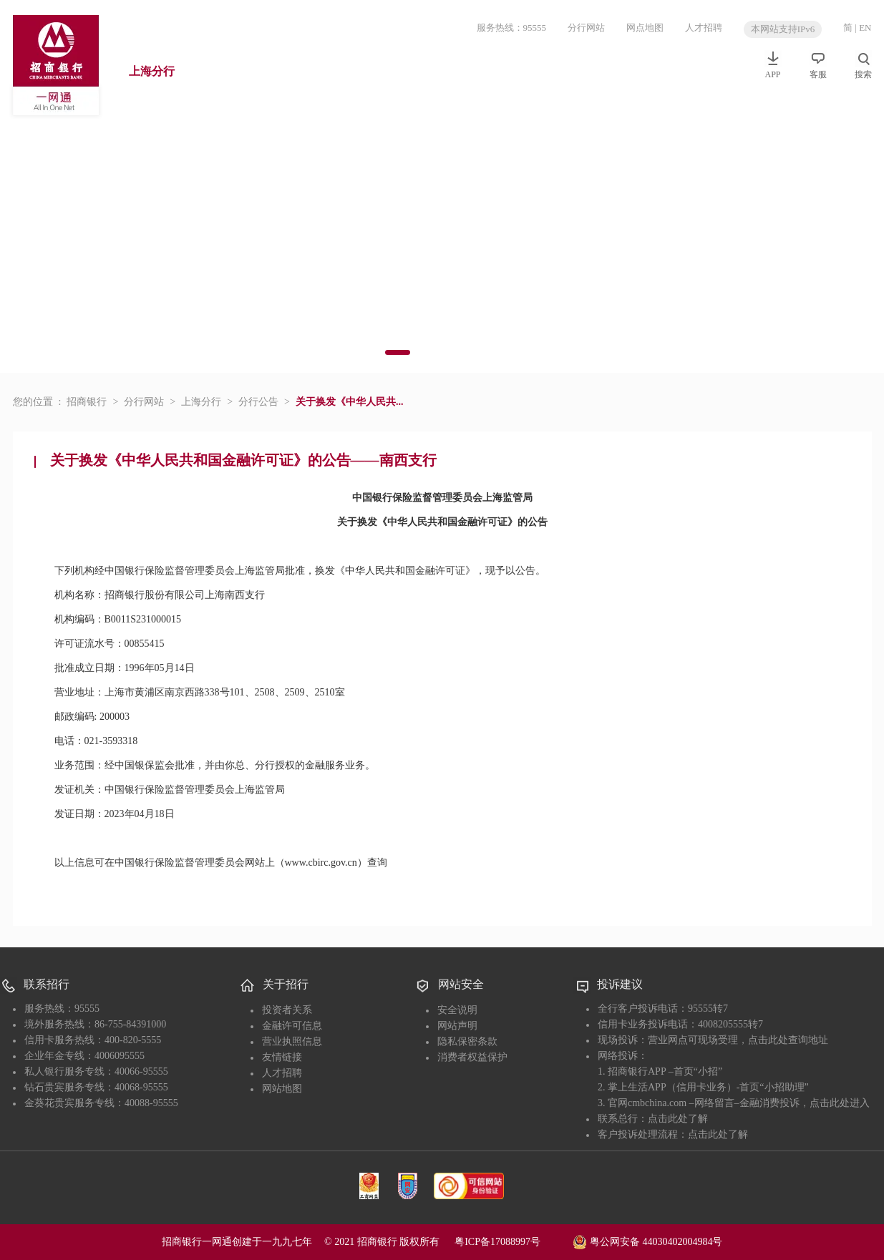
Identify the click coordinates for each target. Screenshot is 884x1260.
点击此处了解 (678, 1118)
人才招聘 (703, 27)
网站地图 (282, 1088)
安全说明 (457, 1010)
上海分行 (152, 71)
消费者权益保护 (472, 1057)
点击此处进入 (840, 1103)
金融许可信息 (292, 1025)
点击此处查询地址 (788, 1040)
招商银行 (87, 401)
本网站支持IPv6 (783, 29)
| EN (863, 27)
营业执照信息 (292, 1041)
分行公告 (258, 401)
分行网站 (586, 27)
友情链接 (282, 1057)
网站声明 (457, 1025)
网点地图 (645, 27)
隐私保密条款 (467, 1041)
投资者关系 (287, 1010)
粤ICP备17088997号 (512, 1241)
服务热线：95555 (512, 27)
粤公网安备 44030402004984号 (647, 1240)
